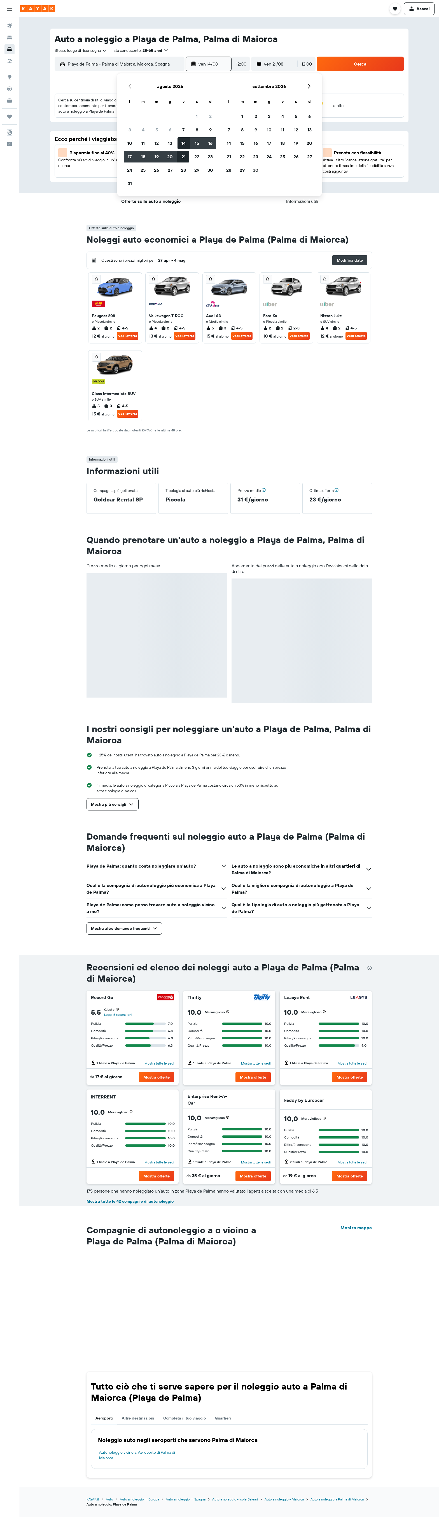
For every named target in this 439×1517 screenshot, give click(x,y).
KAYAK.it (93, 1499)
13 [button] (170, 143)
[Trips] (9, 116)
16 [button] (210, 143)
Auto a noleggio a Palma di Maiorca (337, 1499)
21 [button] (183, 156)
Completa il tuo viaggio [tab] (184, 1418)
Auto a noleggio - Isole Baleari (235, 1499)
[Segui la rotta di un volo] (9, 88)
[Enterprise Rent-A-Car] (250, 1099)
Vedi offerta (127, 336)
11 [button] (143, 143)
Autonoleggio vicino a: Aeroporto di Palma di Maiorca (137, 1455)
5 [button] (156, 130)
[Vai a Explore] (9, 77)
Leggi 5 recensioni (118, 1014)
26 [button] (156, 170)
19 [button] (157, 156)
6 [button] (170, 130)
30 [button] (210, 170)
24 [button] (129, 170)
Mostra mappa (356, 1227)
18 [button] (143, 156)
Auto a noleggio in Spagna (186, 1499)
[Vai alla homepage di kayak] (37, 8)
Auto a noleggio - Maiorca (284, 1499)
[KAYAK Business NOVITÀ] (9, 100)
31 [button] (130, 183)
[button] (9, 9)
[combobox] (81, 50)
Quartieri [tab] (223, 1418)
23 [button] (210, 156)
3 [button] (130, 130)
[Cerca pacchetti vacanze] (9, 61)
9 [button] (210, 130)
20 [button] (170, 156)
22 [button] (196, 156)
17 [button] (130, 156)
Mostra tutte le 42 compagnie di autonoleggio (130, 1201)
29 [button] (196, 170)
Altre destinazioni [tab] (138, 1418)
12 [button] (157, 143)
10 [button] (129, 143)
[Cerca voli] (9, 25)
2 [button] (210, 116)
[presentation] (369, 967)
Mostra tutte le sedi (159, 1063)
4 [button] (143, 130)
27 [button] (170, 170)
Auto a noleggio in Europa (139, 1499)
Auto (109, 1499)
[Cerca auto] (9, 49)
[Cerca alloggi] (9, 37)
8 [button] (197, 130)
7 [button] (183, 130)
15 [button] (197, 143)
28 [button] (183, 170)
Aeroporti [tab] (104, 1418)
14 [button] (183, 143)
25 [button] (143, 170)
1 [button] (197, 116)
